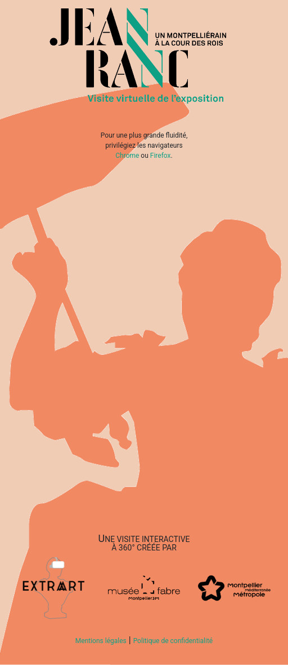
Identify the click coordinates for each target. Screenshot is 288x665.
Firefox (160, 156)
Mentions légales (101, 641)
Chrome (127, 156)
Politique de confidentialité (173, 641)
